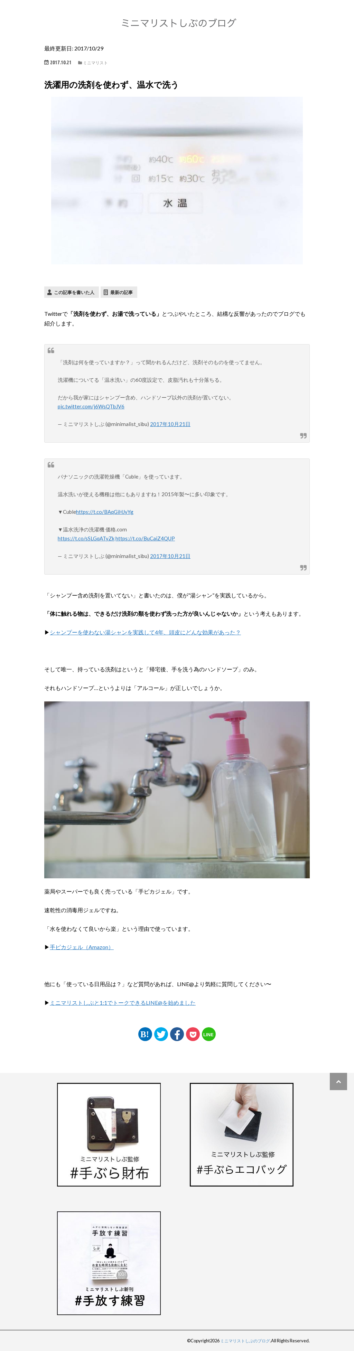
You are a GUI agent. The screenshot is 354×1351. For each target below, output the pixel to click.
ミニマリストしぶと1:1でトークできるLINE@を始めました (123, 1002)
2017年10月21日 (170, 424)
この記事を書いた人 (74, 292)
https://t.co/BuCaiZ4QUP (146, 538)
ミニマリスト (95, 62)
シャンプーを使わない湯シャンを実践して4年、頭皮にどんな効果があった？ (145, 632)
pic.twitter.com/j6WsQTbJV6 (92, 406)
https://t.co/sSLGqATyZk (86, 538)
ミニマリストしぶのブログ (243, 1340)
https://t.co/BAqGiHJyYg (104, 511)
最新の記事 (121, 292)
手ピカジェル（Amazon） (82, 947)
